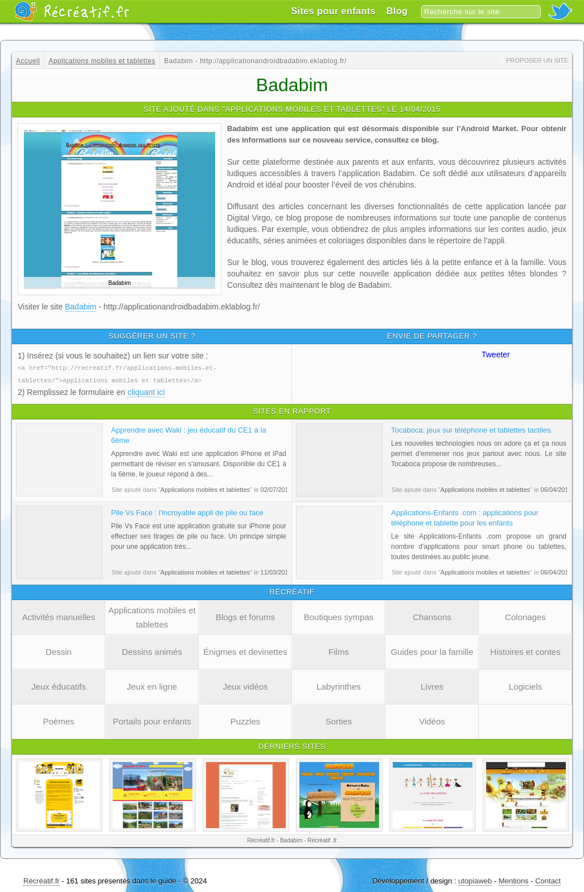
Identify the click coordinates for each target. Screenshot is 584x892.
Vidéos (432, 720)
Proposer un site (537, 60)
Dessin (59, 650)
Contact (548, 879)
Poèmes (58, 720)
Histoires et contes (525, 650)
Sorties (339, 720)
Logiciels (525, 685)
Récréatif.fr (41, 879)
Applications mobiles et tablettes (151, 616)
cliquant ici (146, 391)
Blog (397, 11)
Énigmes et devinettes (245, 650)
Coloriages (525, 616)
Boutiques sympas (339, 616)
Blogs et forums (245, 616)
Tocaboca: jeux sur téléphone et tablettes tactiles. (472, 429)
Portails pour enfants (152, 720)
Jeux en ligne (152, 685)
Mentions (514, 879)
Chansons (432, 616)
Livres (432, 685)
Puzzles (246, 720)
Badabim (80, 306)
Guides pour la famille (431, 650)
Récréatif (71, 11)
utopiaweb (475, 879)
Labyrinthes (338, 685)
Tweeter (496, 354)
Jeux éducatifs (58, 685)
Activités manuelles (58, 616)
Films (338, 650)
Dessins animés (152, 650)
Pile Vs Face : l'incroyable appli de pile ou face (187, 511)
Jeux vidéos (245, 685)
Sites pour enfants (333, 11)
